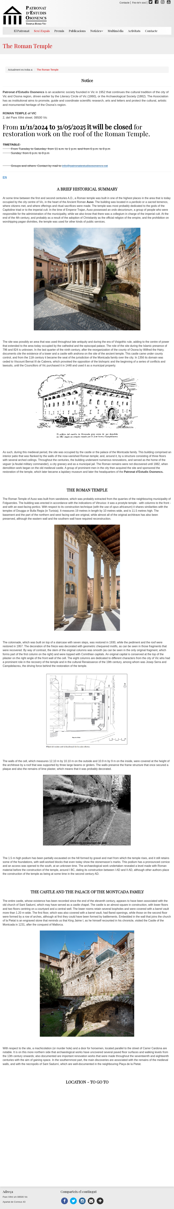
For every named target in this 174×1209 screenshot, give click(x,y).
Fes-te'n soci (139, 2)
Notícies (96, 31)
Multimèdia (115, 31)
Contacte (125, 2)
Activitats (134, 31)
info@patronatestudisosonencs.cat (85, 166)
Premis (59, 31)
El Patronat (21, 31)
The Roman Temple (47, 69)
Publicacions (77, 31)
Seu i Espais (42, 31)
